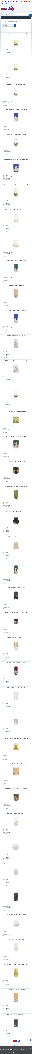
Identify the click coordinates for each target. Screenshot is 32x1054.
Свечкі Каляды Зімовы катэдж (10, 21)
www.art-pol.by (5, 20)
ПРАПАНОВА (12, 20)
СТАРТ (3, 3)
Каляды (19, 20)
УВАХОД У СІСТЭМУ (6, 3)
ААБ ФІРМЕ (14, 1045)
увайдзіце (8, 52)
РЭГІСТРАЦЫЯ (10, 3)
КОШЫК (14, 3)
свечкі (24, 20)
